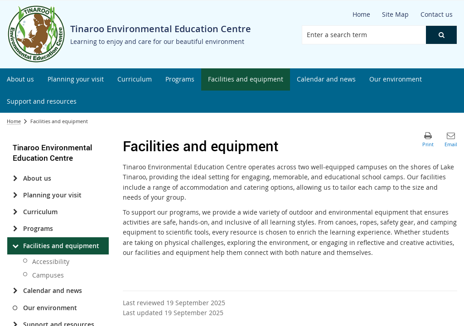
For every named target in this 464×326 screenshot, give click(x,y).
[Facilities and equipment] (15, 245)
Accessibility (50, 261)
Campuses (48, 275)
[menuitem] (20, 79)
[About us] (15, 178)
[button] (441, 35)
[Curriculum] (15, 212)
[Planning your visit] (15, 195)
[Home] (361, 14)
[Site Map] (395, 14)
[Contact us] (436, 14)
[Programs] (15, 229)
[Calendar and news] (15, 291)
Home (14, 121)
